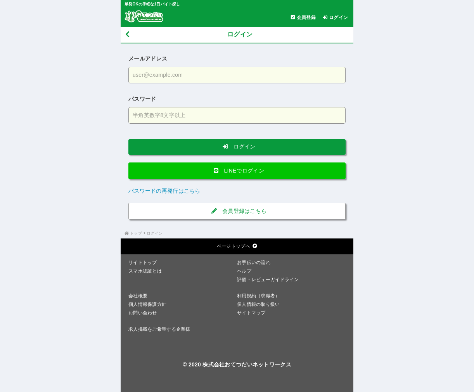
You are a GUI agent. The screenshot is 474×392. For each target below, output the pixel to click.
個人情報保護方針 (147, 304)
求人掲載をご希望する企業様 (159, 329)
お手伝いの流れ (253, 262)
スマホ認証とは (145, 271)
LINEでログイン (237, 171)
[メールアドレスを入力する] (237, 75)
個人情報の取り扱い (258, 304)
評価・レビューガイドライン (268, 279)
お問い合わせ (142, 313)
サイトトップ (142, 262)
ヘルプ (244, 271)
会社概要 (137, 296)
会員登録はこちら (237, 211)
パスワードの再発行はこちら (164, 191)
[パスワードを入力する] (237, 115)
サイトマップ (251, 313)
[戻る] (127, 34)
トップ (136, 233)
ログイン (237, 146)
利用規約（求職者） (258, 296)
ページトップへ (237, 246)
